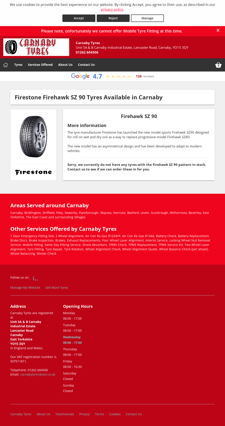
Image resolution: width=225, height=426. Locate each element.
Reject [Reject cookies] (113, 18)
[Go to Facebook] (35, 278)
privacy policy (112, 9)
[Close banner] (220, 30)
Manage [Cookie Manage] (147, 18)
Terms (99, 414)
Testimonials (64, 414)
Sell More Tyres (56, 287)
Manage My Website (25, 287)
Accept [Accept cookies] (79, 18)
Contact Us (86, 64)
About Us (65, 64)
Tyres (18, 64)
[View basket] (218, 64)
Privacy (84, 414)
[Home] (5, 64)
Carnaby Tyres (20, 414)
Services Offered (40, 64)
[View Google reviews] (112, 76)
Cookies (115, 414)
